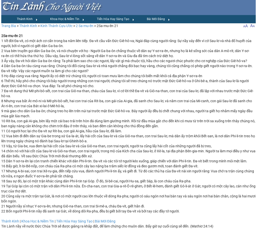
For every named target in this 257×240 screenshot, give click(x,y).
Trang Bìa (8, 26)
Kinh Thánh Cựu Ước (56, 26)
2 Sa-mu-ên (84, 26)
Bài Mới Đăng (158, 19)
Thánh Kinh (27, 19)
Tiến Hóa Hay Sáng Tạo (115, 19)
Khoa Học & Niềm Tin (67, 19)
